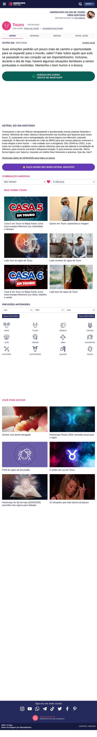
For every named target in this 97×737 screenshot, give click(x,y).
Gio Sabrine (80, 18)
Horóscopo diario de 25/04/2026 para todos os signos (28, 158)
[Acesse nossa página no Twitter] (59, 709)
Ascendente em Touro (52, 28)
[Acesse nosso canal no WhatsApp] (37, 709)
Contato (83, 726)
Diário (12, 36)
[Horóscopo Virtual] (27, 4)
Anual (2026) (81, 36)
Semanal (34, 36)
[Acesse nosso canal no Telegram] (44, 709)
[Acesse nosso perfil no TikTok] (52, 709)
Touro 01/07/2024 (10, 316)
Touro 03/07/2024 (86, 316)
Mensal (57, 36)
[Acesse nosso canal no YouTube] (29, 709)
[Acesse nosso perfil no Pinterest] (74, 709)
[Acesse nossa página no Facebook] (67, 709)
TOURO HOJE (88, 43)
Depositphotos (25, 727)
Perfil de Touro (31, 28)
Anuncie (92, 726)
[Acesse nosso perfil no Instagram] (22, 709)
